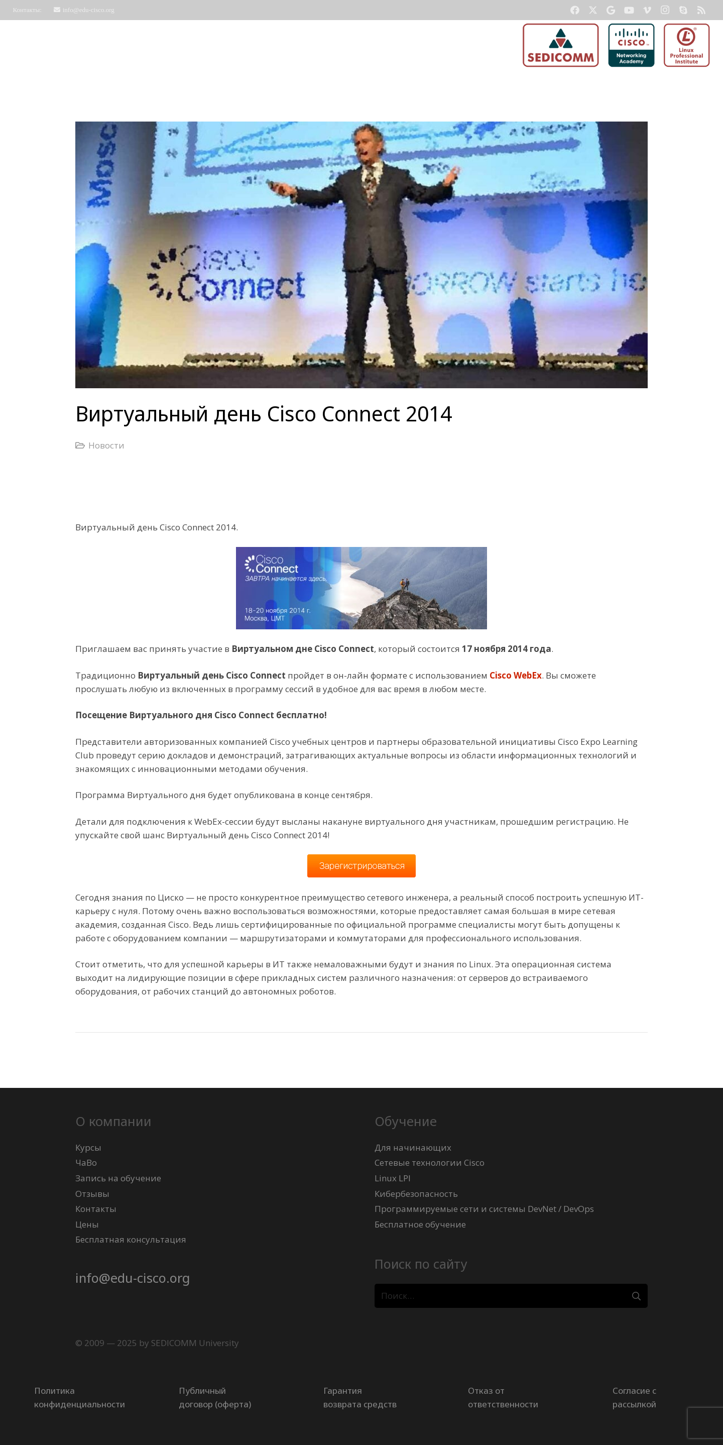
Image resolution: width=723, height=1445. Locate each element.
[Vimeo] (647, 10)
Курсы (88, 1147)
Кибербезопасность (416, 1193)
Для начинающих (413, 1147)
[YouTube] (629, 10)
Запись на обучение (118, 1178)
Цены (87, 1224)
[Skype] (683, 10)
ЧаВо (86, 1162)
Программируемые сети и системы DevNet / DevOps (484, 1208)
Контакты (95, 1208)
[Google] (611, 10)
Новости (106, 445)
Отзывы (92, 1193)
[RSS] (701, 10)
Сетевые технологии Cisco (430, 1162)
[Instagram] (665, 10)
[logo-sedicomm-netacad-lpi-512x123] (616, 45)
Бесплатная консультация (130, 1239)
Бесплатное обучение (420, 1224)
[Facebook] (575, 10)
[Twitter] (593, 10)
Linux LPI (393, 1178)
